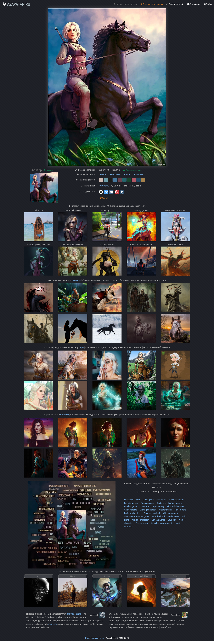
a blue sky (52, 624)
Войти (208, 4)
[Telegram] (106, 192)
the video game (74, 614)
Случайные (193, 4)
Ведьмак (115, 174)
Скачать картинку (132, 170)
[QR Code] (101, 192)
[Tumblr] (122, 192)
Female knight (141, 523)
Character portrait (151, 513)
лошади (77, 280)
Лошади (138, 174)
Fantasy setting (175, 503)
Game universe (158, 520)
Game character (176, 499)
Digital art (160, 503)
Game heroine (130, 510)
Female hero (180, 510)
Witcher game (130, 506)
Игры (103, 174)
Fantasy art (161, 499)
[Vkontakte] (111, 192)
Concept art (144, 506)
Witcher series (165, 510)
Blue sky (171, 520)
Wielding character (140, 520)
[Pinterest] (117, 192)
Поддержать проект (152, 4)
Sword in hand (158, 516)
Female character (132, 499)
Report (104, 198)
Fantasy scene (147, 503)
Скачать (48, 170)
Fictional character (175, 506)
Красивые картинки (94, 638)
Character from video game (136, 516)
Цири (127, 174)
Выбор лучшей (175, 4)
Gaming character (147, 510)
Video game (148, 499)
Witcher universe (170, 513)
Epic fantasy (158, 506)
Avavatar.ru (104, 186)
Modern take (173, 516)
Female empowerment (161, 523)
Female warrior (131, 503)
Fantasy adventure (132, 513)
